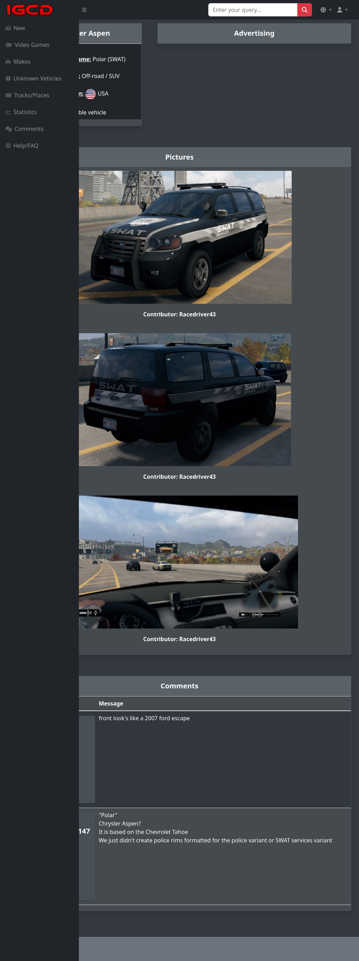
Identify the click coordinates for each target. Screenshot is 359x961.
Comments (24, 129)
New (15, 28)
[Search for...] (253, 9)
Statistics (21, 112)
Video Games (27, 45)
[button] (326, 10)
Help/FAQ (22, 145)
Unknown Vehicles (33, 78)
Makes (18, 61)
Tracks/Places (27, 95)
